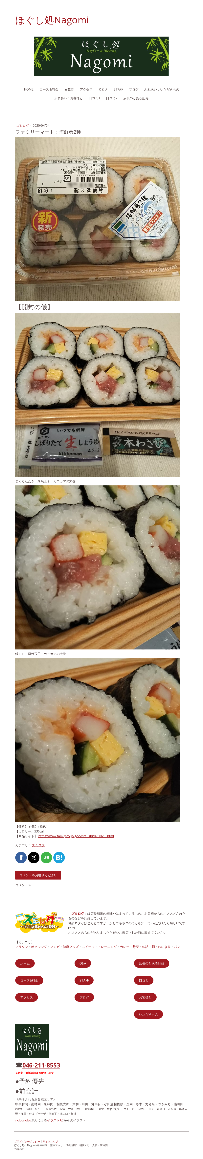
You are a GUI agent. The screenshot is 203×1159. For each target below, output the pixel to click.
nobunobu (23, 1120)
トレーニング (107, 947)
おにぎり (164, 947)
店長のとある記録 (136, 98)
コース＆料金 (48, 89)
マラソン (21, 947)
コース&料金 (29, 980)
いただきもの (148, 1014)
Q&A (82, 963)
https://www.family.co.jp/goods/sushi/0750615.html (76, 836)
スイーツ (88, 947)
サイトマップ (50, 1141)
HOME (29, 89)
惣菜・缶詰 (140, 947)
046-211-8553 (41, 1065)
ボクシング (39, 947)
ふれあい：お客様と (68, 98)
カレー (124, 947)
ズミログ (23, 125)
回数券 (69, 89)
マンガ (55, 947)
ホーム (25, 963)
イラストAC (55, 1120)
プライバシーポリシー (27, 1141)
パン (177, 947)
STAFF (118, 89)
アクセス (86, 89)
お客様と (145, 997)
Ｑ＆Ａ (103, 89)
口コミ (143, 980)
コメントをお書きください (38, 875)
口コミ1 (94, 98)
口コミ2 (111, 98)
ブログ (133, 89)
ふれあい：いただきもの (161, 89)
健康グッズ (71, 947)
